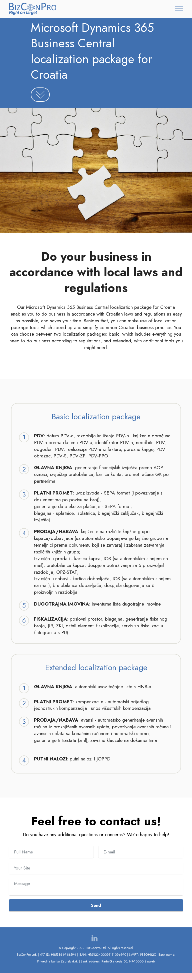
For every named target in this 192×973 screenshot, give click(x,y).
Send (96, 905)
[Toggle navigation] (179, 8)
